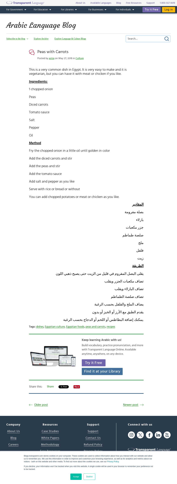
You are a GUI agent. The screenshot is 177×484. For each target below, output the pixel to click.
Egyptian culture (55, 326)
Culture (80, 58)
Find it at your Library (102, 371)
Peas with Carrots (52, 52)
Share (50, 386)
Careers (13, 444)
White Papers (50, 438)
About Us (13, 431)
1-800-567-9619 (167, 3)
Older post (41, 404)
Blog (13, 438)
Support (93, 431)
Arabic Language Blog (41, 25)
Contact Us (93, 438)
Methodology (50, 444)
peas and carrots (95, 326)
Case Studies (50, 431)
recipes (111, 326)
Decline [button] (89, 477)
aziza (51, 58)
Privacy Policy (113, 461)
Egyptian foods (75, 326)
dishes (40, 326)
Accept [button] (76, 477)
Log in (168, 9)
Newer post (130, 404)
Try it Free (151, 9)
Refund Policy (93, 444)
